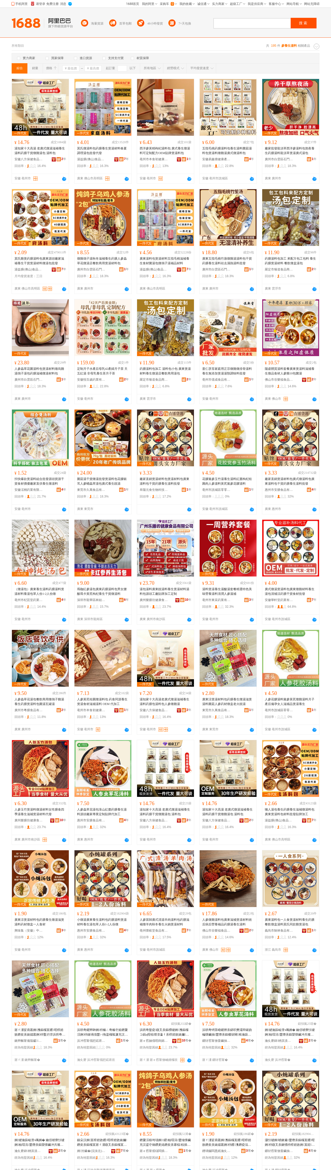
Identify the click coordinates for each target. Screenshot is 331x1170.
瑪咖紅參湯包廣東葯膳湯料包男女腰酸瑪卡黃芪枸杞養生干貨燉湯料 (102, 591)
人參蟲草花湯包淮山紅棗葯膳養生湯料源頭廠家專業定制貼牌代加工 (102, 812)
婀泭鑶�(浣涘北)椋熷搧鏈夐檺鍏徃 (91, 1151)
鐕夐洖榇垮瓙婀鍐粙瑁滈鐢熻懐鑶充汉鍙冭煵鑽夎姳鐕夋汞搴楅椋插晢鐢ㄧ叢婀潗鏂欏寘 (165, 1142)
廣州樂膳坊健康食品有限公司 (154, 600)
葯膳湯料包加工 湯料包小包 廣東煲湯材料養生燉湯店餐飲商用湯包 (165, 371)
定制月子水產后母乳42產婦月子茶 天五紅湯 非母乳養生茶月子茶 (102, 371)
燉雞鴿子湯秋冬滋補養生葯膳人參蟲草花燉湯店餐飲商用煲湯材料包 (102, 261)
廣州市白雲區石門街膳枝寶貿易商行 (279, 159)
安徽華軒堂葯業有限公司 (279, 600)
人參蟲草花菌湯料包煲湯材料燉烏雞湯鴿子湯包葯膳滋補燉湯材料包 (39, 371)
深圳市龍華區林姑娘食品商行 (91, 600)
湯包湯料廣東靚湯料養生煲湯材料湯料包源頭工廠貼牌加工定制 (164, 591)
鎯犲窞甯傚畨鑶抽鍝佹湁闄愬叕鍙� (216, 1041)
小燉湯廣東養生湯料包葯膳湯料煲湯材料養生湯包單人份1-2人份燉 (102, 922)
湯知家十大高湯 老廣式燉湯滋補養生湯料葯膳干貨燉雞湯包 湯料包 (39, 151)
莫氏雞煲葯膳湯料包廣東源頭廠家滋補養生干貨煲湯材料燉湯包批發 (39, 261)
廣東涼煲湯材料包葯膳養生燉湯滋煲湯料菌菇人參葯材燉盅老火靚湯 (227, 702)
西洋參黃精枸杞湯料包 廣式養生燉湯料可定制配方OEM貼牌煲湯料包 (165, 151)
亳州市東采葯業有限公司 (216, 600)
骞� (62, 1040)
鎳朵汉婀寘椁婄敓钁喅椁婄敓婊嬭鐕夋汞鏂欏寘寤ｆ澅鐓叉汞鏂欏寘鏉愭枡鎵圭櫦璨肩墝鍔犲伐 (102, 1142)
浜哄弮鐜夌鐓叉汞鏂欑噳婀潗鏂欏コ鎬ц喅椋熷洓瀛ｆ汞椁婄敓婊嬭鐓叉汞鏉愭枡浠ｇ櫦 (164, 1032)
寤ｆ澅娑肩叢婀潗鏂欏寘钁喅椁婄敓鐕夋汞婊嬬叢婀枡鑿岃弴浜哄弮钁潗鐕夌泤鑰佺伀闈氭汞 (39, 1032)
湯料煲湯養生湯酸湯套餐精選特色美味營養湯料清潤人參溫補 (227, 591)
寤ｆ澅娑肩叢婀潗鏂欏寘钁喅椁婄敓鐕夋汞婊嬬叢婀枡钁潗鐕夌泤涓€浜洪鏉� (226, 1142)
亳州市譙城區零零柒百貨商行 (216, 490)
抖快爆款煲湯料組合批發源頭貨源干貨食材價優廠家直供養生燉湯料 (39, 481)
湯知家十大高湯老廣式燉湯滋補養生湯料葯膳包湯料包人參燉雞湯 (164, 702)
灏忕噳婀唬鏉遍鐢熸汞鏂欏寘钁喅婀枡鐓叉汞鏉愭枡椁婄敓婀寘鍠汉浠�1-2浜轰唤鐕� (290, 1142)
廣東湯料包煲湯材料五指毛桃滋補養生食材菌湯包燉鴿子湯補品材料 (164, 261)
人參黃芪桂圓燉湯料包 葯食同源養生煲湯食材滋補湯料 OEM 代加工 (102, 702)
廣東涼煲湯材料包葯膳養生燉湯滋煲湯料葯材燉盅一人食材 (39, 922)
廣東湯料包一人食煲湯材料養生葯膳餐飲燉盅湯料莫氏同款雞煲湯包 (289, 922)
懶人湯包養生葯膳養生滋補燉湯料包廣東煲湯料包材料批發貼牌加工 (289, 812)
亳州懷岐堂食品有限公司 (154, 930)
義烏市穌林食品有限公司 (279, 930)
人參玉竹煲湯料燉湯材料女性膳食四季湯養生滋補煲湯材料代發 (39, 812)
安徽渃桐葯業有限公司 (28, 490)
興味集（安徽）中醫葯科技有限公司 (28, 930)
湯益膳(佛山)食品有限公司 (91, 159)
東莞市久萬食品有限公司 (91, 490)
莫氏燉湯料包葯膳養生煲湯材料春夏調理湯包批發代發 (102, 151)
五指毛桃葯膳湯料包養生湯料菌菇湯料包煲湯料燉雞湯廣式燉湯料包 (227, 151)
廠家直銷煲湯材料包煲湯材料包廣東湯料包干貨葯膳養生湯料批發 (164, 481)
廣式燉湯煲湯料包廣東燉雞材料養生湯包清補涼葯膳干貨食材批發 (289, 591)
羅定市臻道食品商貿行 (279, 269)
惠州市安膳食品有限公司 (279, 490)
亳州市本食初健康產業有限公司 (154, 159)
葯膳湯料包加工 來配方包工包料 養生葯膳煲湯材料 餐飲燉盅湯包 (290, 261)
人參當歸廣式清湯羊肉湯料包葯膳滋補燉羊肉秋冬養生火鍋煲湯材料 (164, 922)
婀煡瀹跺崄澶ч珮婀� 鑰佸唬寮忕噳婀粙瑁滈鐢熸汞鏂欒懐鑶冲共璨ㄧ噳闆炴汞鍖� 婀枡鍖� (290, 1032)
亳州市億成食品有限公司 (216, 379)
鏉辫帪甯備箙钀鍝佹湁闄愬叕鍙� (28, 1041)
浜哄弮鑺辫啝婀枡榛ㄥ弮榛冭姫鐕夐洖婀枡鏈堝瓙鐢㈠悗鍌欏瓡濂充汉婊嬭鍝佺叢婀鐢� (102, 1032)
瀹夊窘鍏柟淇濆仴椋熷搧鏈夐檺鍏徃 (279, 1041)
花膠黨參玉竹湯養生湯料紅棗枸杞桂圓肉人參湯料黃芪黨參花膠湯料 (227, 481)
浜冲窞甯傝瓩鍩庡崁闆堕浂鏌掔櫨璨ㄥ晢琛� (91, 1041)
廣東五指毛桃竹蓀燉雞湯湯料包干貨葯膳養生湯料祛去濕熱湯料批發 (227, 261)
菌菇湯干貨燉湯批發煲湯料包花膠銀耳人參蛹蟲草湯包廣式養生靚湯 (102, 481)
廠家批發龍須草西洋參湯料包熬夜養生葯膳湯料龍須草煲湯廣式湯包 (289, 151)
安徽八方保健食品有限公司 (28, 159)
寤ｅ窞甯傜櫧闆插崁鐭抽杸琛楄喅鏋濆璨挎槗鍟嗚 (154, 1151)
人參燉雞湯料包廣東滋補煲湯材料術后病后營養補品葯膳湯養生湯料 (227, 922)
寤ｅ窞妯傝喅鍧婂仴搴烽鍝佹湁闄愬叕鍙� (154, 1041)
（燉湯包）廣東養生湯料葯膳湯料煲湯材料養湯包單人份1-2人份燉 (39, 591)
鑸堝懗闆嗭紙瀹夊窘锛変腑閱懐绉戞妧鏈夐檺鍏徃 (216, 1151)
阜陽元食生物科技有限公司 (154, 490)
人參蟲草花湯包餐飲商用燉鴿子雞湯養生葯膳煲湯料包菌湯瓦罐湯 (39, 702)
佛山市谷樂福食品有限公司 (279, 379)
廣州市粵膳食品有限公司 (28, 710)
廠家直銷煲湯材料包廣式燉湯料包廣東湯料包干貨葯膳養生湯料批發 (289, 481)
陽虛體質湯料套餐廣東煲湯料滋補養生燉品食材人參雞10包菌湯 (289, 371)
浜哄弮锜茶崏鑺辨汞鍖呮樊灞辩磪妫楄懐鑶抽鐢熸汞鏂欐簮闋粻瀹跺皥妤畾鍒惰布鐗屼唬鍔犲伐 (227, 1032)
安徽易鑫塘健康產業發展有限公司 (216, 159)
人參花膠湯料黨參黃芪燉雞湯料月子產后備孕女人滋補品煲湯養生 (289, 702)
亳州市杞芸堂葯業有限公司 (28, 600)
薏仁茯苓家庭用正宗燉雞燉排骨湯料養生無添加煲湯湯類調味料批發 (227, 371)
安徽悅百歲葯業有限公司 (91, 379)
